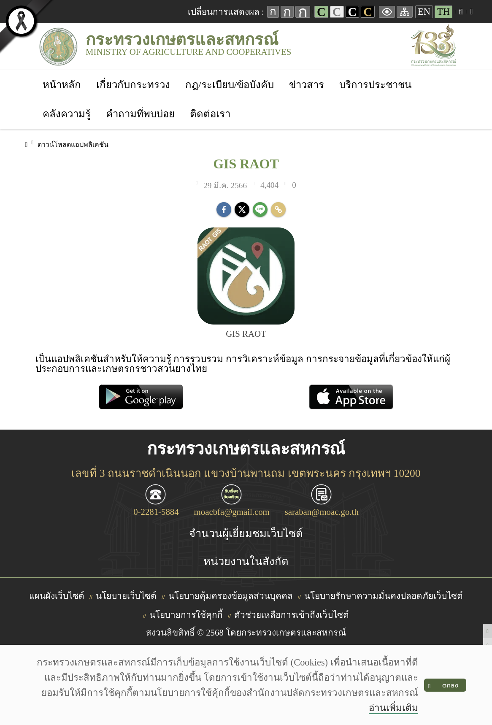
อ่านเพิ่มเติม (393, 708)
